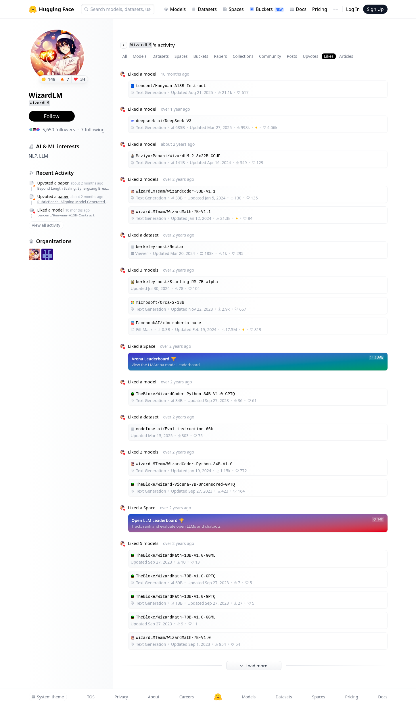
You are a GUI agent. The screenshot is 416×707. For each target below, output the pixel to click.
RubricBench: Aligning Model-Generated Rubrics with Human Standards (73, 201)
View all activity (46, 225)
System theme (47, 697)
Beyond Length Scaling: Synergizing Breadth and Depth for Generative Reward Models (73, 188)
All (124, 56)
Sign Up (375, 9)
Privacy (121, 697)
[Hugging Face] (218, 697)
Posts (292, 56)
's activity (147, 45)
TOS (91, 697)
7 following (93, 129)
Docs (298, 9)
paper (63, 183)
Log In (353, 9)
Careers (186, 697)
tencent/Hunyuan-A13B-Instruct (66, 215)
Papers (220, 56)
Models (175, 9)
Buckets (267, 9)
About (154, 697)
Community (270, 56)
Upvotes (310, 56)
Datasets (204, 9)
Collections (243, 56)
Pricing (319, 9)
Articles (346, 56)
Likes (328, 56)
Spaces (233, 9)
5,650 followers (59, 129)
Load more (253, 665)
